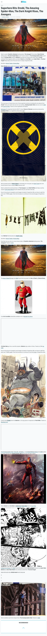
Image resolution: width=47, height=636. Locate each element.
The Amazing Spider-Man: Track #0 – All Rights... (12, 452)
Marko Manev (15, 183)
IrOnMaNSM (29, 452)
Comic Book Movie (9, 189)
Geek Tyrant (36, 183)
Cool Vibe (33, 506)
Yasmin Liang (19, 236)
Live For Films (6, 106)
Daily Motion (35, 452)
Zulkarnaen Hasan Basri (21, 506)
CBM (44, 105)
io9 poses (3, 109)
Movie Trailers (9, 63)
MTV (13, 66)
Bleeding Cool (4, 422)
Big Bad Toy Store (28, 316)
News (2, 5)
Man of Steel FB (7, 278)
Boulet (8, 420)
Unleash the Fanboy (5, 568)
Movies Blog (16, 63)
